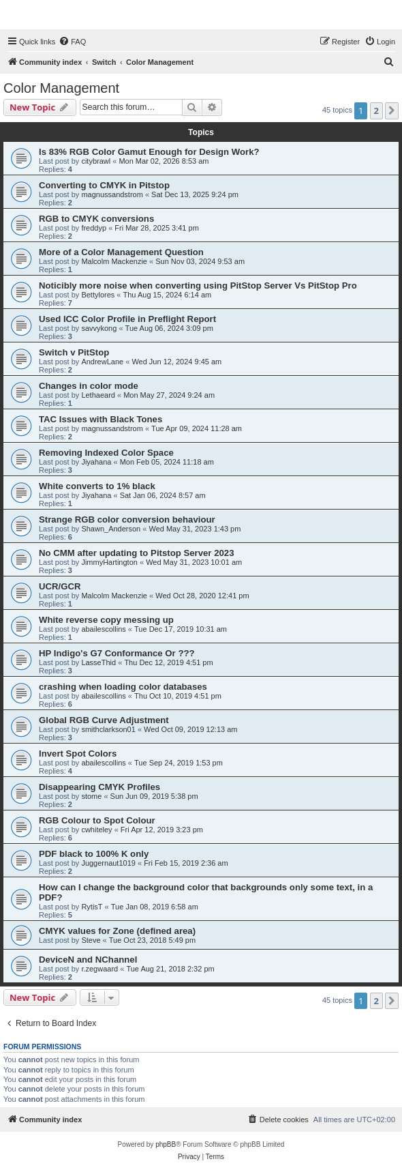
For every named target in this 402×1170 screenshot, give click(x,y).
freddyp (93, 228)
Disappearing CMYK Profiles (99, 787)
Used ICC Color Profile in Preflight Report (127, 319)
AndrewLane (102, 361)
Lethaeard (98, 395)
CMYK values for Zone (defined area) (117, 931)
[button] (392, 110)
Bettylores (97, 295)
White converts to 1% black (97, 486)
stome (91, 796)
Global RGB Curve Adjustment (104, 720)
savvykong (99, 328)
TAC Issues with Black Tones (100, 419)
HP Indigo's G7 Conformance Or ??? (117, 653)
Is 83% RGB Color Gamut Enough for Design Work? (149, 152)
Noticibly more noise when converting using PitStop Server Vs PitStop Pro (198, 285)
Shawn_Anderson (110, 529)
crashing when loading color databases (123, 687)
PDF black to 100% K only (94, 854)
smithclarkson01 (108, 729)
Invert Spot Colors (78, 753)
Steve (90, 940)
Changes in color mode (88, 386)
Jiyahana (96, 462)
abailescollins (103, 629)
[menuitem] (72, 41)
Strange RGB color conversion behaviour (127, 519)
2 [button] (376, 110)
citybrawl (95, 161)
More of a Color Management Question (121, 252)
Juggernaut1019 (108, 863)
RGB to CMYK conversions (96, 219)
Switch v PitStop (74, 352)
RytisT (91, 907)
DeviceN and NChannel (88, 959)
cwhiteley (96, 829)
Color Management (61, 88)
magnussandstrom (112, 194)
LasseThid (98, 662)
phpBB (165, 1144)
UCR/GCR (60, 586)
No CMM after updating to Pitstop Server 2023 (136, 553)
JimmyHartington (109, 562)
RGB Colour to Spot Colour (97, 820)
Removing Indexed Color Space (106, 453)
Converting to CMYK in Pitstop (104, 185)
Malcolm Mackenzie (114, 261)
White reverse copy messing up (106, 620)
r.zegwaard (99, 969)
